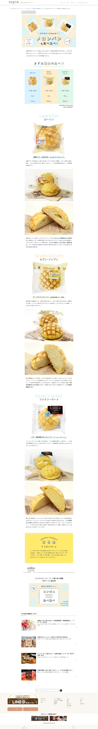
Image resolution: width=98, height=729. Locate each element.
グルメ (68, 698)
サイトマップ (43, 700)
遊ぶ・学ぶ (69, 703)
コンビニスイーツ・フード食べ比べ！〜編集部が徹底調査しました (30, 8)
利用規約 (55, 702)
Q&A (42, 702)
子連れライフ (82, 703)
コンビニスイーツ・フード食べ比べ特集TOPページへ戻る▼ (49, 592)
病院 (81, 700)
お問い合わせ (83, 2)
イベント (81, 702)
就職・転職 (69, 705)
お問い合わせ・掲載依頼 (58, 700)
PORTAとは (43, 698)
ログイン (74, 2)
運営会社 (55, 703)
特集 (14, 8)
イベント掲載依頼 (57, 698)
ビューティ (82, 698)
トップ (10, 8)
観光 (68, 702)
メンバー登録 (64, 2)
